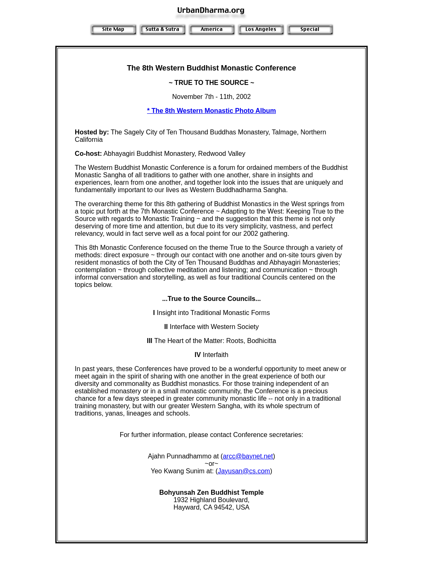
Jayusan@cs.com (244, 471)
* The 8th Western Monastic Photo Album (211, 110)
